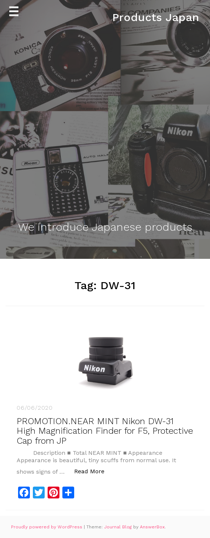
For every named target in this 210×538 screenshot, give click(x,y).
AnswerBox (152, 526)
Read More (93, 471)
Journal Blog (118, 526)
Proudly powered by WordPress (47, 526)
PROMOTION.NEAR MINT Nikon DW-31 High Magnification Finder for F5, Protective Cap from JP (105, 431)
